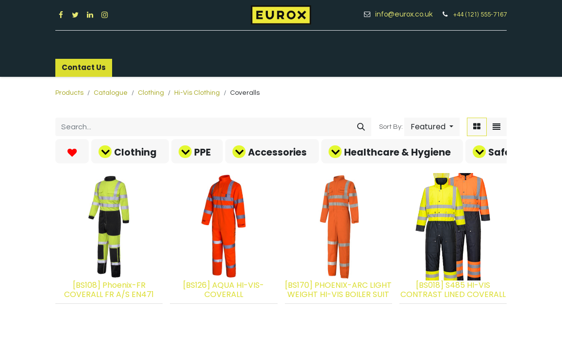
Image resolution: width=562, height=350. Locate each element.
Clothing (151, 92)
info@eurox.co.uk (407, 14)
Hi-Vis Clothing (197, 92)
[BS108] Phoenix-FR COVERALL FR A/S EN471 (109, 290)
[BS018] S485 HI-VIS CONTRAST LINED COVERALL (453, 290)
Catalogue (111, 92)
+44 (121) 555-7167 (480, 14)
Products (69, 92)
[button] (432, 127)
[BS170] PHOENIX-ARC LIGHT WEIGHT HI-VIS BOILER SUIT (338, 290)
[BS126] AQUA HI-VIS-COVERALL (223, 290)
